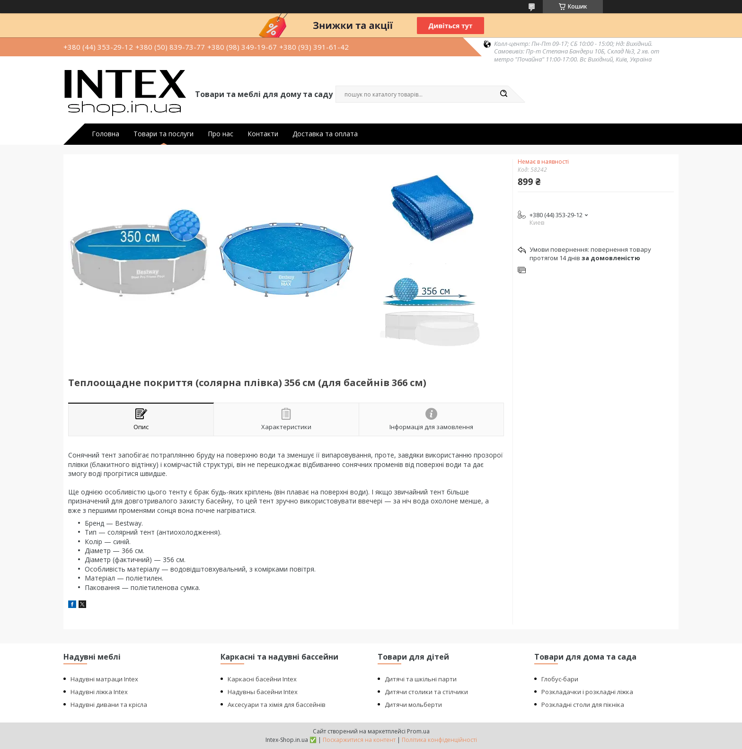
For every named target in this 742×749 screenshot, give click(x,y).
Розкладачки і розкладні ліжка (587, 691)
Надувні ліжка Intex (99, 691)
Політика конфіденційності (439, 740)
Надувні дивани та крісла (109, 704)
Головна (105, 134)
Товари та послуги (163, 134)
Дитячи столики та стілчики (426, 691)
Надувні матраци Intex (104, 679)
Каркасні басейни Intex (262, 679)
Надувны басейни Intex (263, 691)
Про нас (220, 134)
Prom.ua (418, 731)
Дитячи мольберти (413, 704)
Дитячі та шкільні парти (421, 679)
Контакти (262, 134)
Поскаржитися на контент (359, 740)
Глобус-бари (559, 679)
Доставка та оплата (325, 134)
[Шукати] (503, 94)
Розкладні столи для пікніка (582, 704)
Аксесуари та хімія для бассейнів (277, 704)
